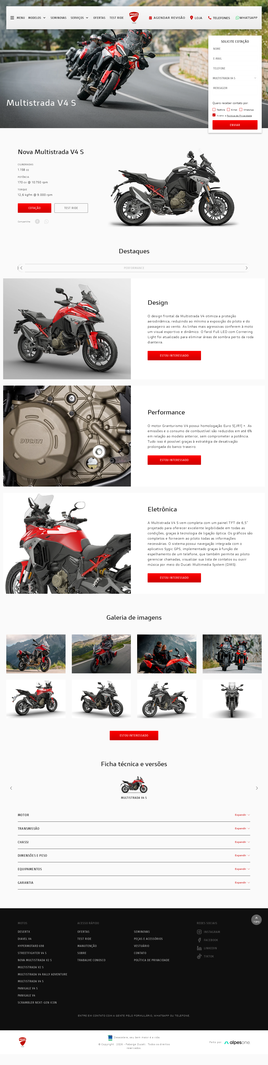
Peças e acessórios (148, 939)
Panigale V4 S (28, 987)
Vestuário (141, 946)
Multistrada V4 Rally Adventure (42, 973)
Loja (195, 18)
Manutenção (87, 946)
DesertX (24, 932)
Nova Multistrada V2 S (35, 960)
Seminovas (59, 17)
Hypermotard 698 (31, 946)
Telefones (219, 18)
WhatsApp (249, 109)
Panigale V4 (26, 994)
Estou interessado (174, 356)
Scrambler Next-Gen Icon (37, 1001)
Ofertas (99, 17)
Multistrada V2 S (31, 966)
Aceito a (234, 116)
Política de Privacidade (152, 960)
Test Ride (71, 208)
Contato (140, 953)
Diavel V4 (25, 939)
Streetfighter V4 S (32, 953)
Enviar (235, 125)
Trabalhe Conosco (91, 960)
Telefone (221, 109)
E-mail (234, 109)
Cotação (34, 208)
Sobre (81, 953)
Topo (256, 920)
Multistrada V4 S (31, 980)
